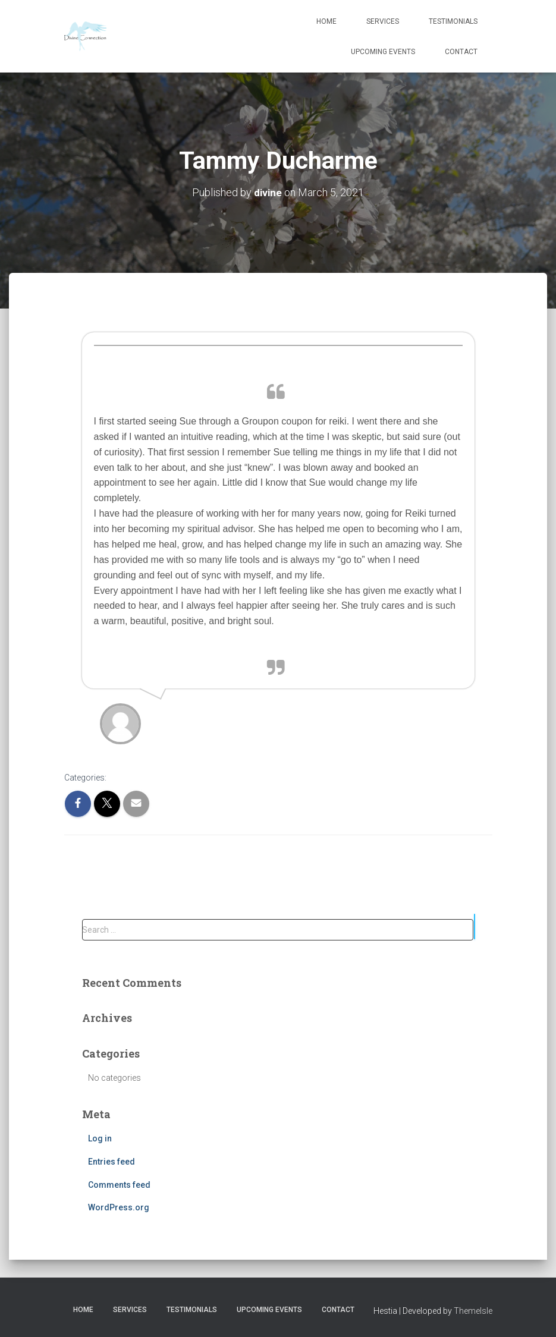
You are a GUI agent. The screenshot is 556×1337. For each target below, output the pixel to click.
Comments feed (119, 1184)
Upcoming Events (383, 52)
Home (326, 21)
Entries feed (111, 1161)
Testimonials (453, 21)
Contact (461, 52)
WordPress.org (118, 1207)
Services (382, 21)
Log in (100, 1138)
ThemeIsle (473, 1310)
